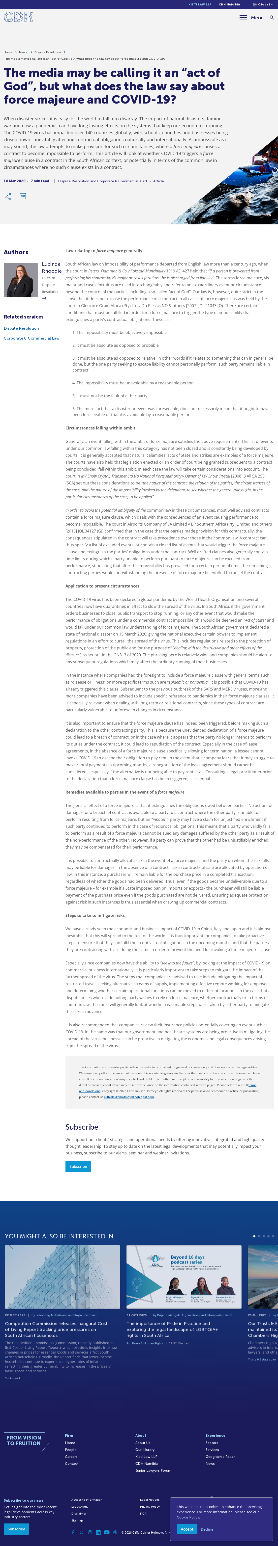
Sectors (212, 1443)
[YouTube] (107, 1532)
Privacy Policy (150, 1506)
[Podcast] (115, 1532)
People (70, 1450)
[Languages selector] (263, 4)
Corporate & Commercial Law (32, 338)
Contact (72, 1464)
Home (8, 53)
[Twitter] (82, 1532)
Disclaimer (78, 1513)
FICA (143, 1513)
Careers (71, 1457)
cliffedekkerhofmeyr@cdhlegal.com (129, 1097)
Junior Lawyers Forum (153, 1470)
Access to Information (86, 1499)
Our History (144, 1450)
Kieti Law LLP (200, 4)
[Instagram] (90, 1532)
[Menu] (252, 18)
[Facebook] (73, 1532)
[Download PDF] (22, 198)
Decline (207, 1529)
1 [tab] (254, 1258)
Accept (187, 1529)
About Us (142, 1443)
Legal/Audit (79, 1506)
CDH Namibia (229, 4)
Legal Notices (149, 1499)
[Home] (18, 18)
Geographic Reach (221, 1457)
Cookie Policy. (188, 1517)
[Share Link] (8, 198)
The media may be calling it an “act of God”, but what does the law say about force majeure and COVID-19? (84, 60)
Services (212, 1450)
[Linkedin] (98, 1532)
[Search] (272, 17)
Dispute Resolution (47, 53)
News (23, 53)
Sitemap (77, 1520)
